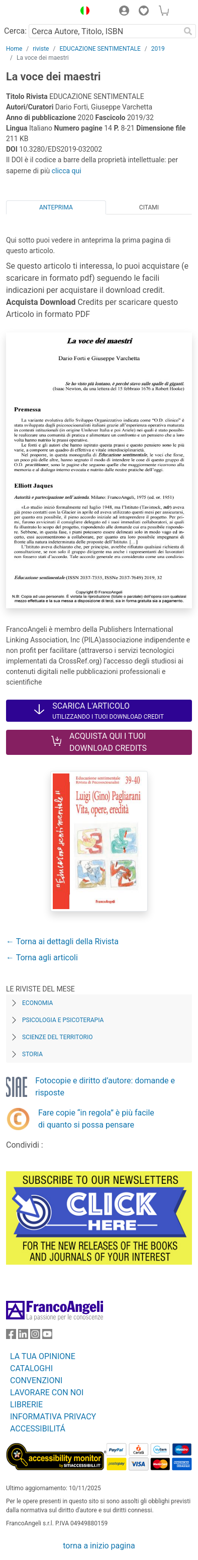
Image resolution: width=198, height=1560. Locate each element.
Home (14, 48)
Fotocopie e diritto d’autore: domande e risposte (105, 1086)
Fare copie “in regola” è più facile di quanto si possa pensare (96, 1119)
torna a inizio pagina (99, 1545)
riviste (41, 48)
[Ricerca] (188, 31)
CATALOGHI (31, 1368)
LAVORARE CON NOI (46, 1392)
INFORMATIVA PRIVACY (53, 1416)
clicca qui (66, 171)
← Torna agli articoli (42, 957)
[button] (82, 12)
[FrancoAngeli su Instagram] (35, 1336)
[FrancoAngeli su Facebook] (11, 1336)
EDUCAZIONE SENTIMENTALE (99, 48)
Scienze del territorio (57, 1037)
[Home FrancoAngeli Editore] (38, 12)
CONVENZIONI (36, 1380)
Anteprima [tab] (56, 207)
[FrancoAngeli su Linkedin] (23, 1336)
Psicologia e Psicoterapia (63, 1020)
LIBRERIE (26, 1404)
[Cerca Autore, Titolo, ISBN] (104, 31)
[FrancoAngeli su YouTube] (47, 1336)
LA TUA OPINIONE (42, 1356)
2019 (158, 48)
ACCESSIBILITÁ (37, 1428)
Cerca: (15, 31)
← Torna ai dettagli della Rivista (62, 941)
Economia (37, 1003)
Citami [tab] (149, 207)
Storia (32, 1054)
